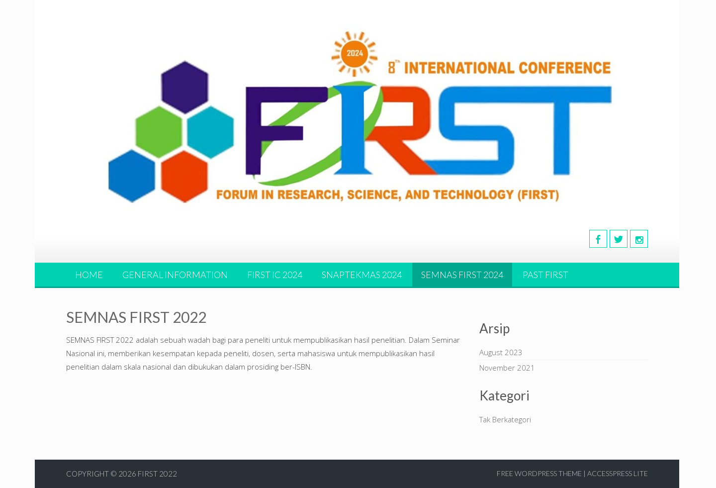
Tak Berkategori (505, 419)
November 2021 (507, 368)
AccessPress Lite (617, 473)
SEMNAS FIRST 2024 (462, 274)
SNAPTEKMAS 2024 (362, 274)
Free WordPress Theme (539, 473)
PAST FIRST (545, 274)
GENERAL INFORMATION (175, 274)
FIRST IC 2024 (274, 274)
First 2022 (157, 473)
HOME (89, 274)
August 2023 (501, 352)
